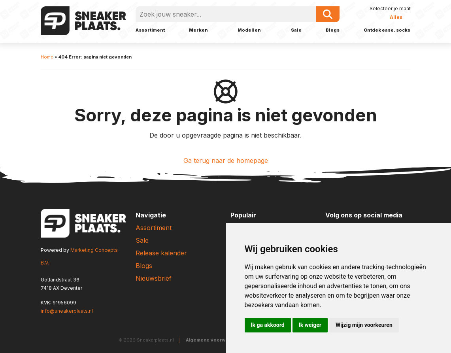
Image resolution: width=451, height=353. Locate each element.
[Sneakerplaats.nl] (83, 20)
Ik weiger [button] (310, 325)
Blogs (333, 30)
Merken (198, 30)
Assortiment (150, 30)
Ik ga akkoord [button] (268, 325)
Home (47, 57)
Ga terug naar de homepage (225, 160)
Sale (296, 30)
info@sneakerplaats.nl (67, 311)
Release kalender (161, 253)
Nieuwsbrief (154, 278)
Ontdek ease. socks (387, 30)
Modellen (249, 30)
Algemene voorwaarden (214, 340)
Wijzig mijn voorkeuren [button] (364, 325)
